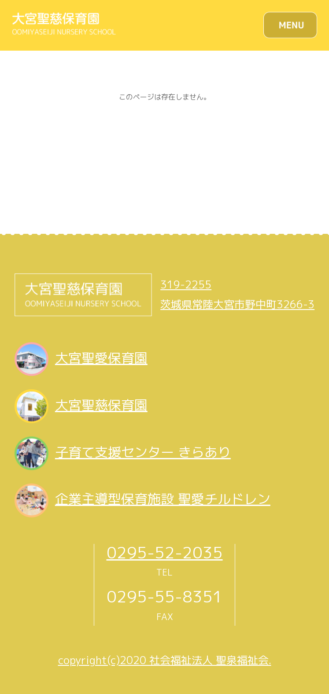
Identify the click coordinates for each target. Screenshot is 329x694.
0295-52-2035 (165, 552)
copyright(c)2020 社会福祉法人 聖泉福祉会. (164, 660)
